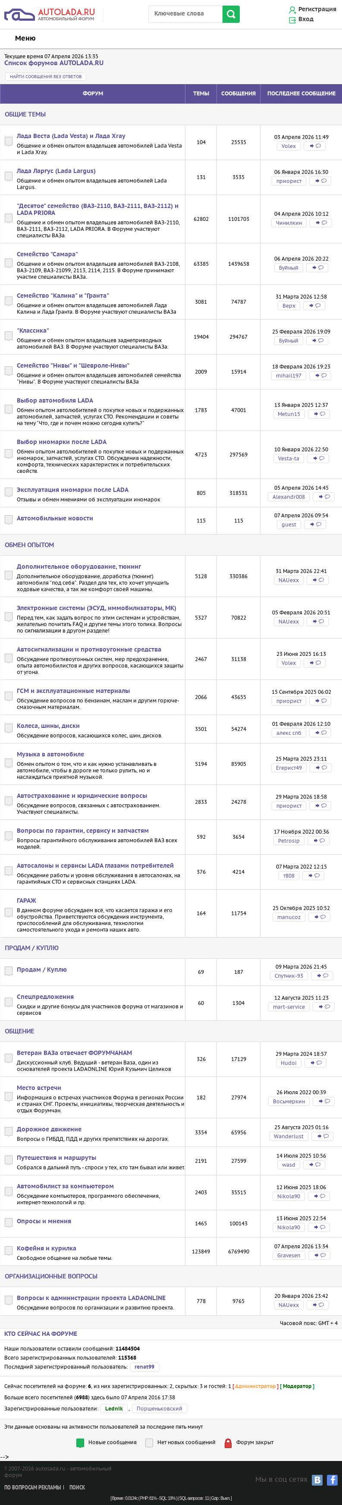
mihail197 (288, 375)
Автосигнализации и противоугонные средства (89, 649)
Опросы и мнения (44, 1221)
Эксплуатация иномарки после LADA (73, 490)
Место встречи (39, 1088)
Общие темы (25, 114)
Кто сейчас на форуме (40, 1334)
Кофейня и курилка (46, 1248)
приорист (288, 181)
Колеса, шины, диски (48, 726)
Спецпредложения (45, 997)
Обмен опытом (29, 545)
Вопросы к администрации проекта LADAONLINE (91, 1298)
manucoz (289, 917)
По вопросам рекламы (32, 1488)
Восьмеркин (289, 1101)
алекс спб (288, 733)
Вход (306, 19)
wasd (288, 1165)
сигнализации (43, 630)
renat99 (144, 1367)
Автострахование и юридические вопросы (82, 796)
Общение (19, 1031)
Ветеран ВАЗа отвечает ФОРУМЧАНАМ (74, 1053)
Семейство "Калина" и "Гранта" (63, 296)
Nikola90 (288, 1196)
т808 (289, 875)
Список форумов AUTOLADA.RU (54, 63)
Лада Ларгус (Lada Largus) (56, 171)
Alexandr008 (289, 497)
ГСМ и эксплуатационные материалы (73, 691)
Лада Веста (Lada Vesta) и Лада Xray (71, 136)
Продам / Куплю (32, 948)
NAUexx (289, 580)
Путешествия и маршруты (56, 1158)
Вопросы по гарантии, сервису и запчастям (83, 831)
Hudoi (289, 1063)
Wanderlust (289, 1136)
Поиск (77, 1488)
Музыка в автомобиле (50, 754)
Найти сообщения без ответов (46, 76)
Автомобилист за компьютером (65, 1186)
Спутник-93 (289, 976)
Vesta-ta (288, 458)
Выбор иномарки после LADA (62, 442)
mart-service (289, 1007)
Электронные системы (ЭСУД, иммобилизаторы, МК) (96, 608)
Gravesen (289, 1255)
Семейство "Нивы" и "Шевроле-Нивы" (73, 365)
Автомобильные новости (55, 518)
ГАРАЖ (26, 900)
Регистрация (317, 9)
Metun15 (289, 414)
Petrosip (289, 841)
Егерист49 (289, 768)
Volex (289, 146)
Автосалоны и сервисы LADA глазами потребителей (95, 866)
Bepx (288, 305)
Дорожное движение (49, 1129)
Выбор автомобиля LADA (55, 400)
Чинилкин (289, 223)
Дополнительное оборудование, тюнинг (79, 567)
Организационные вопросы (51, 1276)
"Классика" (33, 330)
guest (289, 524)
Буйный (288, 267)
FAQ (77, 624)
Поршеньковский (159, 1408)
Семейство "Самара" (47, 254)
